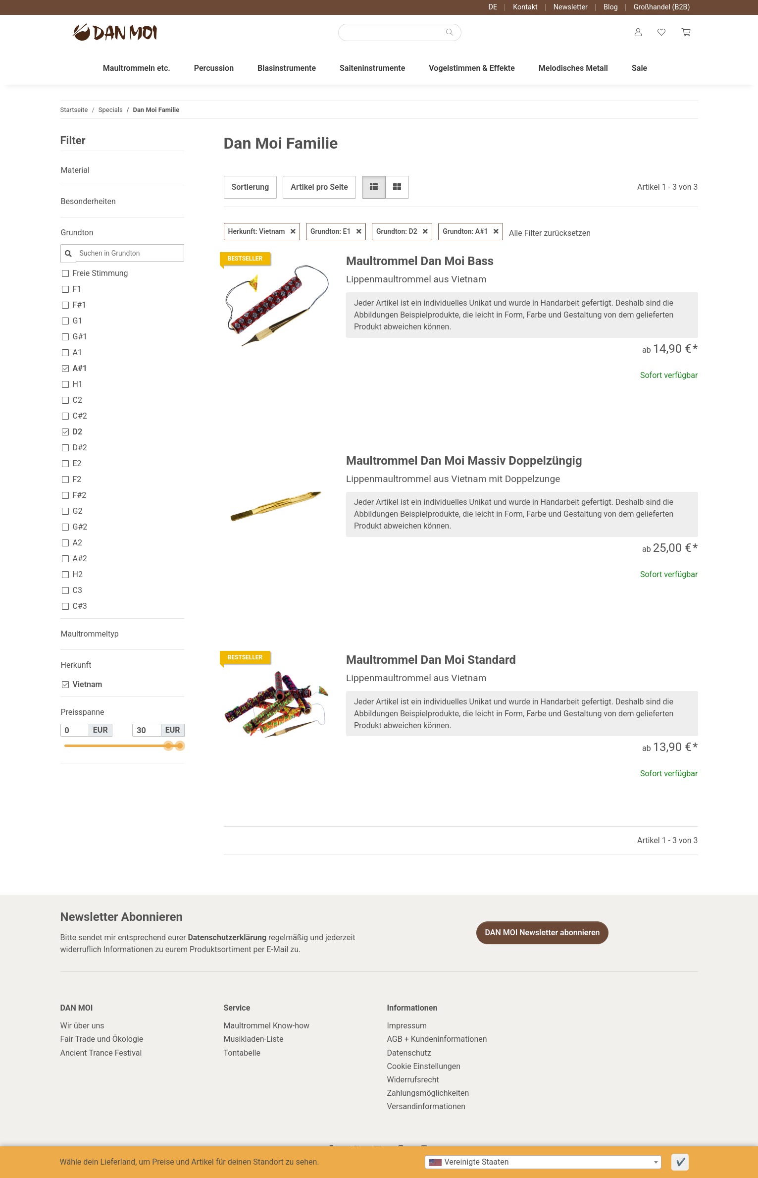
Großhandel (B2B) (662, 7)
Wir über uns (82, 1025)
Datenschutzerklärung (227, 937)
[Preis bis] (146, 730)
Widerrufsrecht (413, 1079)
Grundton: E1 (335, 231)
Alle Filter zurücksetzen (550, 233)
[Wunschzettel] (661, 33)
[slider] (168, 746)
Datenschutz (409, 1053)
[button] (638, 33)
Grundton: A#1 (471, 231)
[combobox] (543, 1162)
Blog (611, 7)
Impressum (407, 1025)
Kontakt (525, 7)
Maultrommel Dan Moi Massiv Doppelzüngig (464, 461)
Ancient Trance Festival (101, 1053)
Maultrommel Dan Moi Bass (420, 261)
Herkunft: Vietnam (262, 231)
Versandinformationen (426, 1106)
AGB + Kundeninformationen (437, 1039)
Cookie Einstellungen (424, 1066)
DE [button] (493, 7)
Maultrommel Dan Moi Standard (431, 660)
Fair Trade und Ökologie (102, 1039)
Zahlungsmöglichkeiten (428, 1093)
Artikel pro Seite (319, 187)
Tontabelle (242, 1053)
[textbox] (543, 1162)
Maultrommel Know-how (267, 1025)
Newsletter (571, 7)
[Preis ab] (74, 730)
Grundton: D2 (402, 231)
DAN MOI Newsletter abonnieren (542, 932)
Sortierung (250, 187)
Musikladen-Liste (254, 1039)
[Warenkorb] (685, 33)
